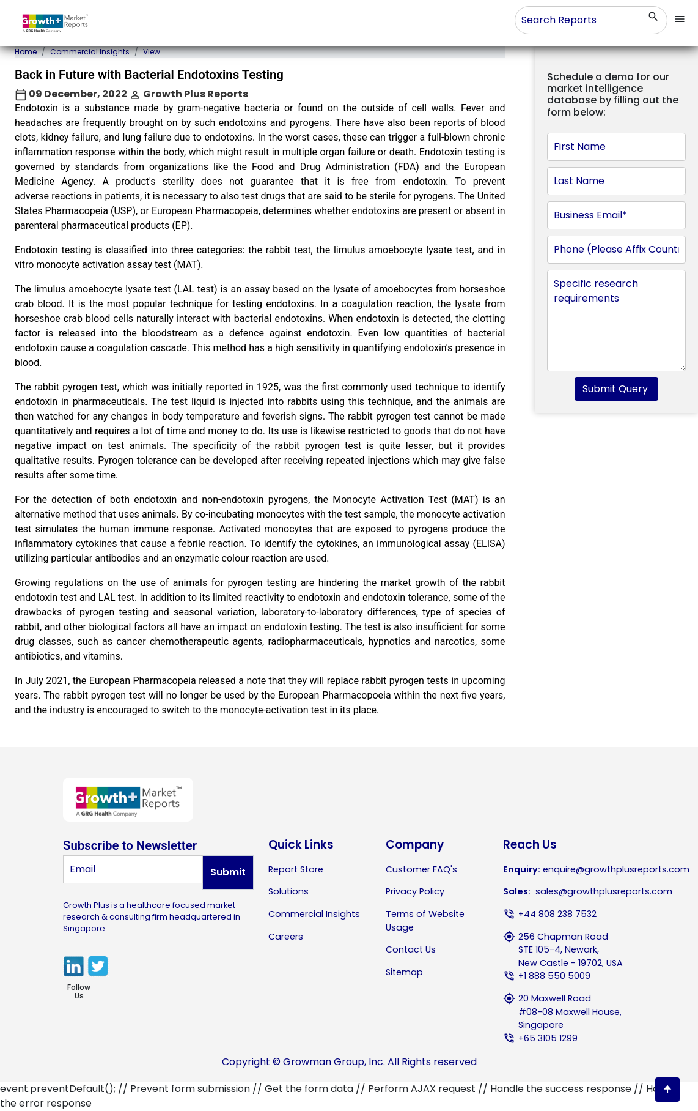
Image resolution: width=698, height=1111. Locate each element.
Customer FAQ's (421, 869)
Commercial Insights (90, 51)
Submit (228, 872)
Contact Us (411, 949)
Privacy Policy (415, 891)
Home (26, 51)
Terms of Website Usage (425, 921)
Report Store (295, 869)
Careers (285, 937)
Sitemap (404, 972)
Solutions (288, 891)
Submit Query (616, 389)
